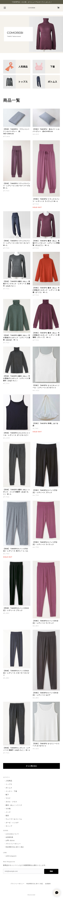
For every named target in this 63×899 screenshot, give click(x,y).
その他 (8, 808)
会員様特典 (9, 837)
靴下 (7, 795)
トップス (9, 784)
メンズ (8, 812)
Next (61, 34)
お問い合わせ (10, 840)
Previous (2, 34)
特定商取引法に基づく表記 (15, 847)
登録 (51, 871)
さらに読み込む (31, 766)
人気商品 (9, 781)
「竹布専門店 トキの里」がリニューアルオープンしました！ (31, 2)
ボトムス (9, 788)
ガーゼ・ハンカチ (12, 822)
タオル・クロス (11, 802)
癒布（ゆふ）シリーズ (14, 805)
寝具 (7, 815)
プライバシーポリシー (13, 844)
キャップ (9, 826)
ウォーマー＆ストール (14, 819)
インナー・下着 (11, 791)
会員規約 (48, 883)
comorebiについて (12, 834)
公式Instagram (11, 856)
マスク (8, 798)
